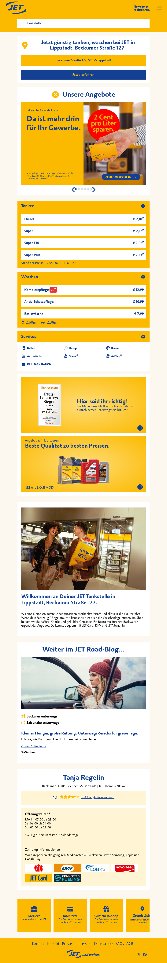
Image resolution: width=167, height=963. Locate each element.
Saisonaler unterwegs (40, 722)
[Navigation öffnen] (159, 7)
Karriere (38, 944)
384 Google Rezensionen (97, 797)
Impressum (83, 944)
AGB (129, 944)
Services (28, 336)
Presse (67, 944)
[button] (93, 189)
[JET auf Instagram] (139, 954)
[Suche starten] (147, 20)
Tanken (27, 206)
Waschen (29, 276)
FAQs (120, 944)
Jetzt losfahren (83, 74)
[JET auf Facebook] (146, 954)
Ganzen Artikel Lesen (33, 746)
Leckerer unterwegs (39, 716)
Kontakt (53, 944)
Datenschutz (103, 944)
